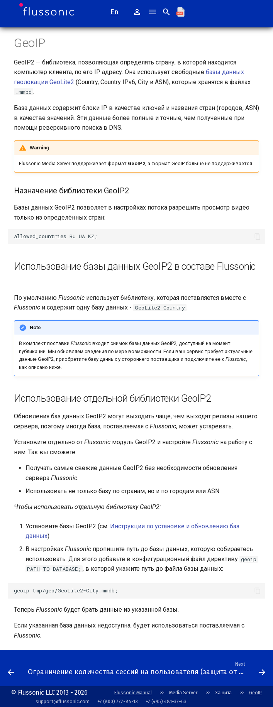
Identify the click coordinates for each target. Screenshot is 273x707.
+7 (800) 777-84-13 (117, 701)
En (114, 12)
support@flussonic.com (63, 701)
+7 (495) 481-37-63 (166, 701)
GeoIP (255, 692)
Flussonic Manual (133, 692)
